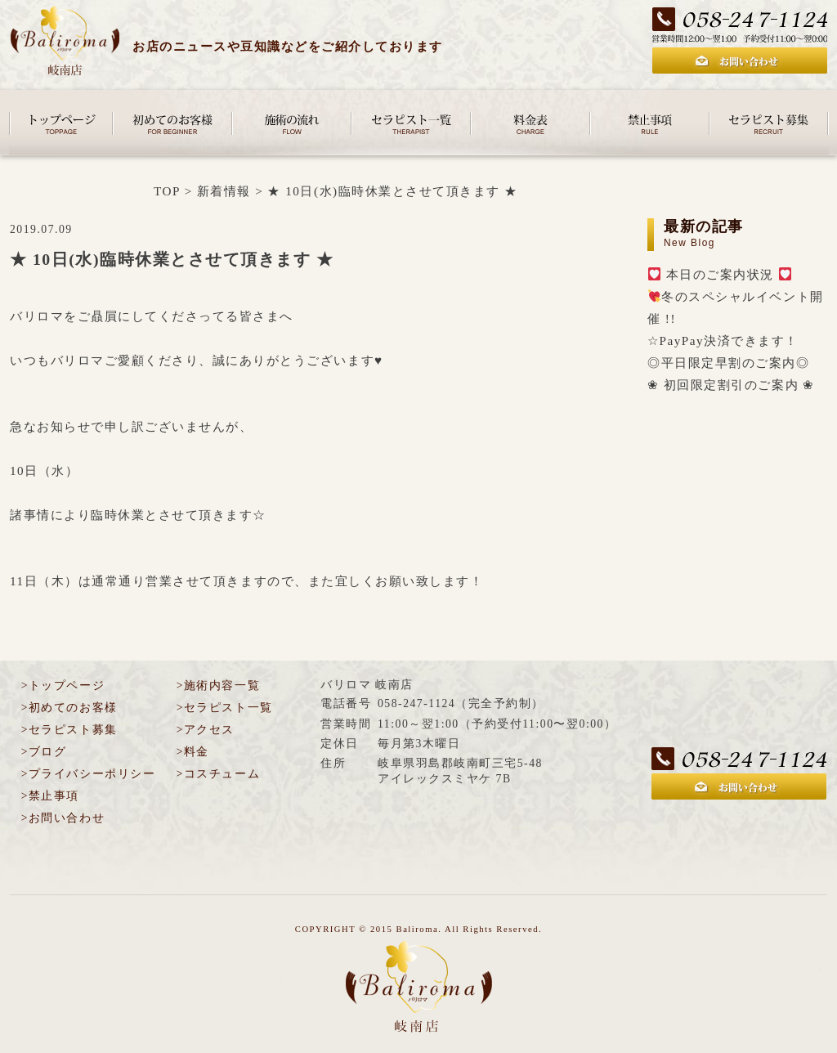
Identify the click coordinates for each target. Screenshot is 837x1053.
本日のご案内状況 (719, 274)
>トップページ (63, 685)
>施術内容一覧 (218, 685)
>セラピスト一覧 (225, 707)
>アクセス (206, 730)
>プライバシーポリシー (88, 774)
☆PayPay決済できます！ (723, 340)
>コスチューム (218, 774)
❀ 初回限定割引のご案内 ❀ (731, 385)
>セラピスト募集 (69, 730)
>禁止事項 (50, 796)
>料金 (193, 752)
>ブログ (44, 752)
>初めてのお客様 (69, 707)
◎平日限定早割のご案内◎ (728, 363)
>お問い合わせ (63, 818)
